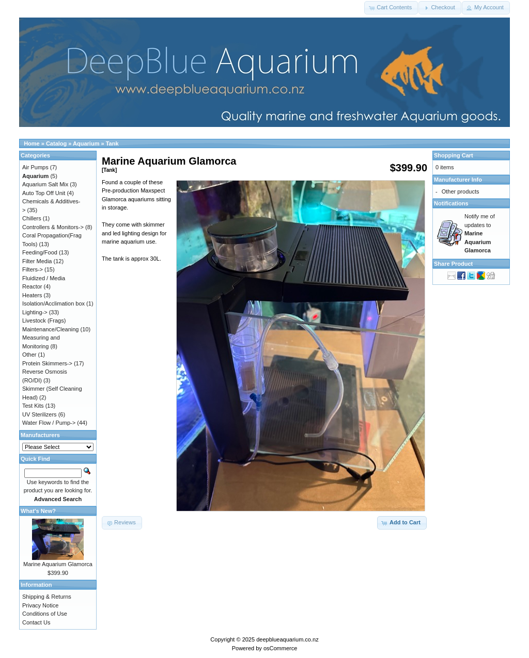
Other (29, 354)
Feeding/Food (39, 252)
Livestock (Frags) (44, 320)
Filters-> (32, 269)
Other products (460, 191)
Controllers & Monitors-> (53, 227)
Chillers (31, 218)
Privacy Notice (40, 605)
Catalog (56, 143)
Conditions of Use (44, 614)
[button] (391, 7)
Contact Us (36, 622)
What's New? (38, 511)
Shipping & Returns (46, 596)
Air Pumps (35, 167)
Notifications (451, 203)
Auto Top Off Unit (43, 193)
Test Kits (33, 406)
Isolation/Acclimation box (53, 303)
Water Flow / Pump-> (48, 423)
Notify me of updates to (479, 233)
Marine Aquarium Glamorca (57, 564)
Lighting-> (35, 312)
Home (32, 143)
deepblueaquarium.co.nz (287, 639)
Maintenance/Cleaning (50, 329)
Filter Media (37, 261)
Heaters (32, 295)
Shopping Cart (453, 155)
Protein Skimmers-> (47, 363)
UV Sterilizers (39, 414)
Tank (112, 143)
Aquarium (86, 143)
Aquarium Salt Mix (45, 184)
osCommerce (280, 648)
